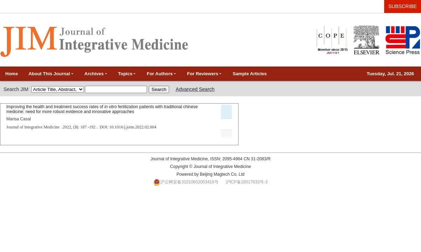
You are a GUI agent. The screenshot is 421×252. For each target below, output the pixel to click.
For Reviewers (204, 73)
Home (11, 73)
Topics (127, 73)
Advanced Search (195, 89)
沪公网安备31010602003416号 (189, 182)
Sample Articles (250, 73)
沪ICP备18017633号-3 (247, 182)
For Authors (161, 73)
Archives (96, 73)
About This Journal (51, 73)
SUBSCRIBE (402, 6)
